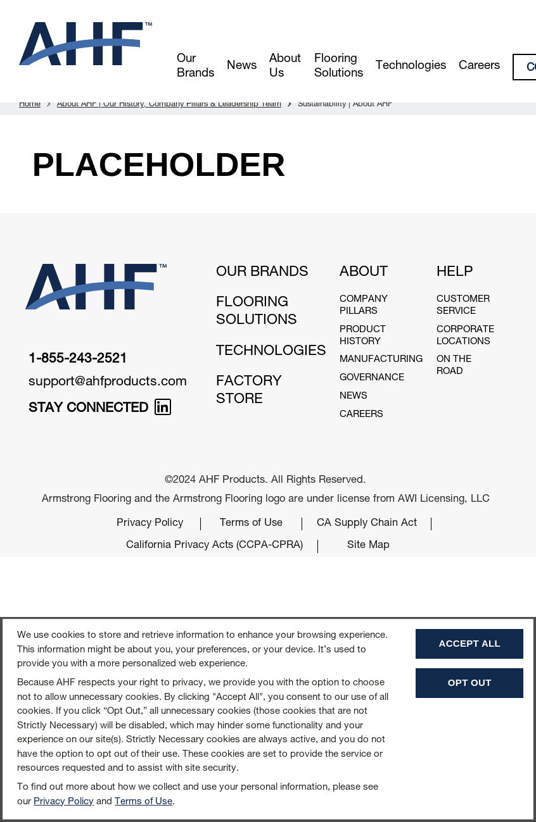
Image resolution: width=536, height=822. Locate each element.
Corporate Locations (465, 336)
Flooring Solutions (338, 67)
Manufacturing (381, 359)
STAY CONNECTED (100, 409)
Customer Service (463, 305)
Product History (363, 336)
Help (455, 273)
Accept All (470, 643)
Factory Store (249, 391)
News (242, 66)
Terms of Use (251, 523)
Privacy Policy (150, 523)
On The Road (454, 366)
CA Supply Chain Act (367, 523)
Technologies (411, 66)
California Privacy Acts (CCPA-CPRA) (214, 545)
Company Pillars (364, 305)
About (364, 273)
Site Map (368, 545)
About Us (285, 67)
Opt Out (470, 682)
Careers (479, 66)
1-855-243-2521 (78, 359)
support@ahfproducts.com (108, 382)
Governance (372, 378)
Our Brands (195, 67)
